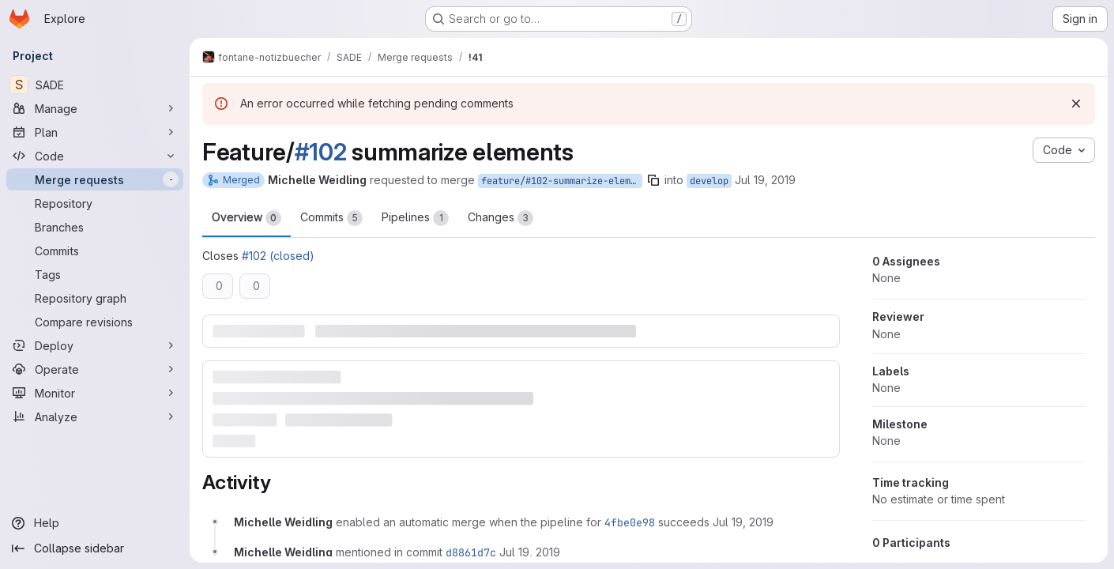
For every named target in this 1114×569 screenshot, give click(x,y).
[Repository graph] (94, 298)
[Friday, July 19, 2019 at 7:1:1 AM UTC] (529, 552)
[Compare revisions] (94, 322)
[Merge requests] (94, 179)
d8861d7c (471, 552)
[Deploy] (94, 345)
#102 (321, 152)
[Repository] (94, 203)
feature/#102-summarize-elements (561, 181)
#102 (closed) (278, 255)
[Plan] (94, 132)
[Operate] (94, 369)
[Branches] (94, 227)
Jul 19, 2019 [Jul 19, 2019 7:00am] (765, 180)
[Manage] (94, 108)
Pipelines (415, 218)
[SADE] (94, 84)
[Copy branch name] (653, 180)
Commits (331, 218)
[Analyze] (94, 416)
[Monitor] (94, 393)
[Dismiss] (1076, 103)
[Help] (94, 523)
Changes (500, 218)
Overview (246, 218)
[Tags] (94, 274)
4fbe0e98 (629, 522)
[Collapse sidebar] (94, 548)
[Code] (94, 156)
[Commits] (94, 250)
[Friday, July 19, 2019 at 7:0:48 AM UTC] (743, 522)
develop (709, 181)
